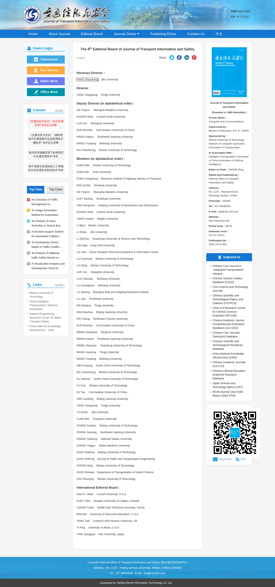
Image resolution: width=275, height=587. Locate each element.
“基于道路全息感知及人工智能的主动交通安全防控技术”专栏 (46, 168)
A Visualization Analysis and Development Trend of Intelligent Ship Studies (48, 266)
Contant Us (196, 34)
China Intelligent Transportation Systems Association (43, 305)
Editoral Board (92, 34)
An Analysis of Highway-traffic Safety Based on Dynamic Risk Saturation (46, 255)
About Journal (59, 34)
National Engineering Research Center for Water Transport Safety (45, 317)
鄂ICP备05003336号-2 (174, 562)
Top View (35, 189)
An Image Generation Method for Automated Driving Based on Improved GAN (48, 213)
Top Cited (55, 189)
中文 (219, 34)
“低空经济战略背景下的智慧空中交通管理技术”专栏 (46, 154)
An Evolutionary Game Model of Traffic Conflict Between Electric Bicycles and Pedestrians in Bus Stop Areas (47, 245)
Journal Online (126, 34)
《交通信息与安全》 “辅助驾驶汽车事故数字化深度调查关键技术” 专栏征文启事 (45, 138)
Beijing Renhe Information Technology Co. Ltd (144, 582)
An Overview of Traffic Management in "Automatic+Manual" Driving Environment (48, 202)
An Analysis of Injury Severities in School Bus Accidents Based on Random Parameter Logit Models (46, 223)
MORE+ (60, 110)
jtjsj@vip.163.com (154, 573)
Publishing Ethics (163, 34)
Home (33, 34)
